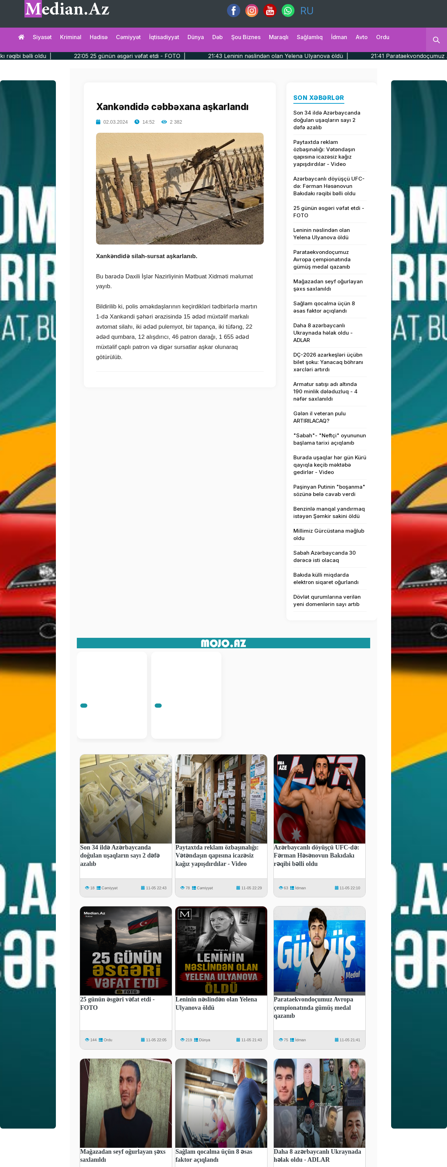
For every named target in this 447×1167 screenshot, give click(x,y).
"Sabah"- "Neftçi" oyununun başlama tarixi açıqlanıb (329, 439)
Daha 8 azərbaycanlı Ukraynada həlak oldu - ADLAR (323, 332)
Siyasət (42, 37)
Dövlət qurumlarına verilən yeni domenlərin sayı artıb (327, 600)
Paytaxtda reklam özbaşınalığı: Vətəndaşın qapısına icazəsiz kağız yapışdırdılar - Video (324, 153)
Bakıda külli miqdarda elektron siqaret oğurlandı (326, 578)
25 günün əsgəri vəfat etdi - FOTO (328, 212)
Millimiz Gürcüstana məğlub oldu (328, 534)
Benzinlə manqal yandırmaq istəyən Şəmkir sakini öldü (329, 512)
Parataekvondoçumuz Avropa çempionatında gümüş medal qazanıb (322, 259)
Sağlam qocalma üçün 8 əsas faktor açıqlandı (324, 307)
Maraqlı (278, 37)
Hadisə (99, 37)
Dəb (217, 37)
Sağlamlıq (310, 37)
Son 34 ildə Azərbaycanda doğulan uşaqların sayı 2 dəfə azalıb (326, 120)
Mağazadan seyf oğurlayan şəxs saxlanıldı (328, 285)
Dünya (196, 37)
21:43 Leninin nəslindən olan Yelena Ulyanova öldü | (298, 55)
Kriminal (70, 37)
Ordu (382, 37)
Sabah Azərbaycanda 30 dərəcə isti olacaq (324, 556)
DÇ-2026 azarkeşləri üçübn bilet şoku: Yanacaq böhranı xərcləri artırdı (328, 362)
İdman (339, 37)
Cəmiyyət (128, 37)
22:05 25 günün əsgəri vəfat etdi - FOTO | (150, 55)
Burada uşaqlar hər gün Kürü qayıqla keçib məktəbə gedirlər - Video (329, 464)
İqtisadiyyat (164, 37)
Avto (362, 37)
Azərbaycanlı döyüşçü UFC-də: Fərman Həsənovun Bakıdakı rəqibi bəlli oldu (329, 186)
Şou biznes (246, 37)
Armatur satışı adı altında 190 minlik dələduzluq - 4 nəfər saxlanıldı (325, 391)
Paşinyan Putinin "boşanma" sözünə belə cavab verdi (329, 490)
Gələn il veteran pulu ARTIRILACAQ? (319, 417)
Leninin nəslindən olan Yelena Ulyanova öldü (321, 234)
